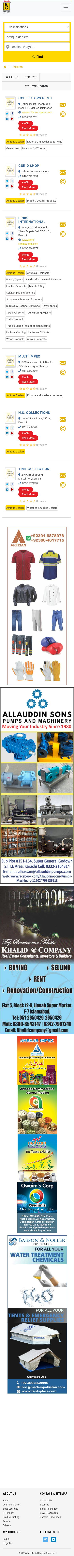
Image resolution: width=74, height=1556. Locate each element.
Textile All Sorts (15, 312)
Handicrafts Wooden (34, 148)
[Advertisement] (37, 1433)
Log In (6, 1539)
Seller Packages (49, 1508)
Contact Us (46, 1500)
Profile (25, 123)
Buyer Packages (49, 1513)
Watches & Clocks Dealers (42, 507)
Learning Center (11, 1504)
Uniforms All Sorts (38, 332)
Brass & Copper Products (41, 200)
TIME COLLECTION (33, 469)
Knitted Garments (52, 279)
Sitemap (44, 1504)
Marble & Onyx (37, 286)
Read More (28, 128)
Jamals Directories (50, 1517)
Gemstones (13, 148)
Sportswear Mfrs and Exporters (24, 299)
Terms (6, 1521)
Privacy (7, 1525)
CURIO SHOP (28, 166)
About (6, 1500)
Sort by (30, 77)
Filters (11, 77)
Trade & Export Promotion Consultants (28, 325)
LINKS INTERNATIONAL (31, 220)
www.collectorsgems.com (37, 112)
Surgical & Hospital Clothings (23, 305)
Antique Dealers (15, 141)
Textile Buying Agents (38, 312)
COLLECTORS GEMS (35, 98)
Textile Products (15, 319)
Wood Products (15, 339)
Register (7, 1543)
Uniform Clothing (16, 332)
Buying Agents (14, 279)
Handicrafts (32, 279)
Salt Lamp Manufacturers (20, 292)
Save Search (36, 86)
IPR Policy (8, 1513)
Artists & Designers (38, 272)
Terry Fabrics (49, 305)
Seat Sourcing (10, 1508)
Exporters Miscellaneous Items (44, 141)
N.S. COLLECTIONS (34, 413)
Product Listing (11, 1517)
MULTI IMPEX (29, 356)
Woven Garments (37, 339)
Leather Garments (16, 286)
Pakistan (17, 67)
